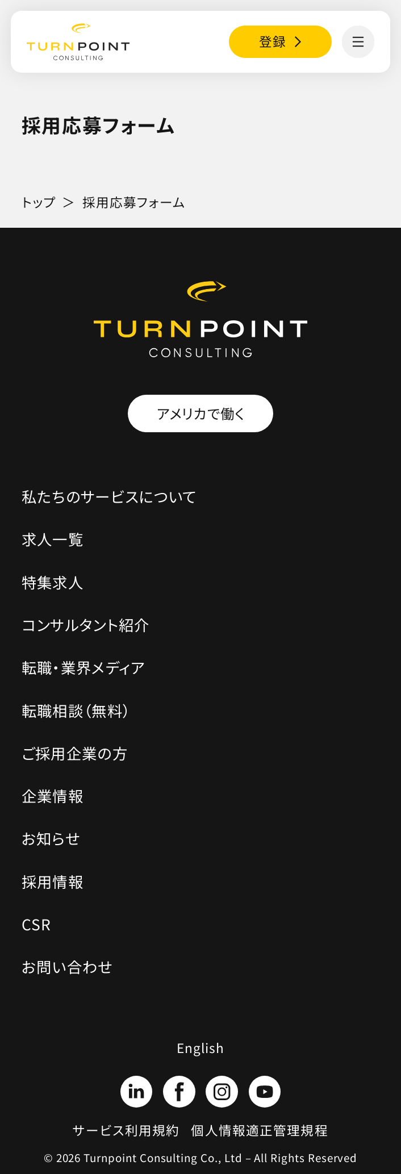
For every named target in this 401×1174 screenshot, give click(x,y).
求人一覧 (52, 539)
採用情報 (52, 881)
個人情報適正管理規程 (259, 1130)
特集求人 (52, 582)
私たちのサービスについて (109, 496)
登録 (272, 41)
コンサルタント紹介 (86, 624)
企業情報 (52, 795)
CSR (37, 924)
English (201, 1047)
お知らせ (51, 838)
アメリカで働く (201, 413)
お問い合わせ (67, 966)
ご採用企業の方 (75, 753)
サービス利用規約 (126, 1130)
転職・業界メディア (83, 667)
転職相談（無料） (76, 710)
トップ (39, 202)
